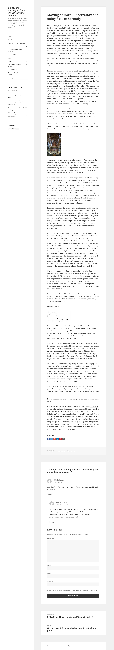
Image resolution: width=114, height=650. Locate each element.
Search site (11, 40)
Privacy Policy (12, 69)
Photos (10, 61)
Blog (9, 46)
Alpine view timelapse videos (14, 65)
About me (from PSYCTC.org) (16, 43)
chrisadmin (61, 451)
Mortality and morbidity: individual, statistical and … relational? (16, 103)
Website (50, 581)
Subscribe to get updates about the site (17, 74)
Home (10, 37)
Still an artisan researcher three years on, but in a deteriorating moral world (17, 115)
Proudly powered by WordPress (67, 646)
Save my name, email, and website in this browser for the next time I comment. (73, 590)
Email (49, 573)
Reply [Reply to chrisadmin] (52, 522)
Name (49, 565)
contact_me (11, 78)
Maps (9, 58)
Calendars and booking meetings (15, 50)
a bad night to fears (66, 28)
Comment (51, 539)
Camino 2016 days (13, 55)
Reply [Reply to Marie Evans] (50, 495)
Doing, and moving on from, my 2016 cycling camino (17, 11)
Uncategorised (71, 451)
